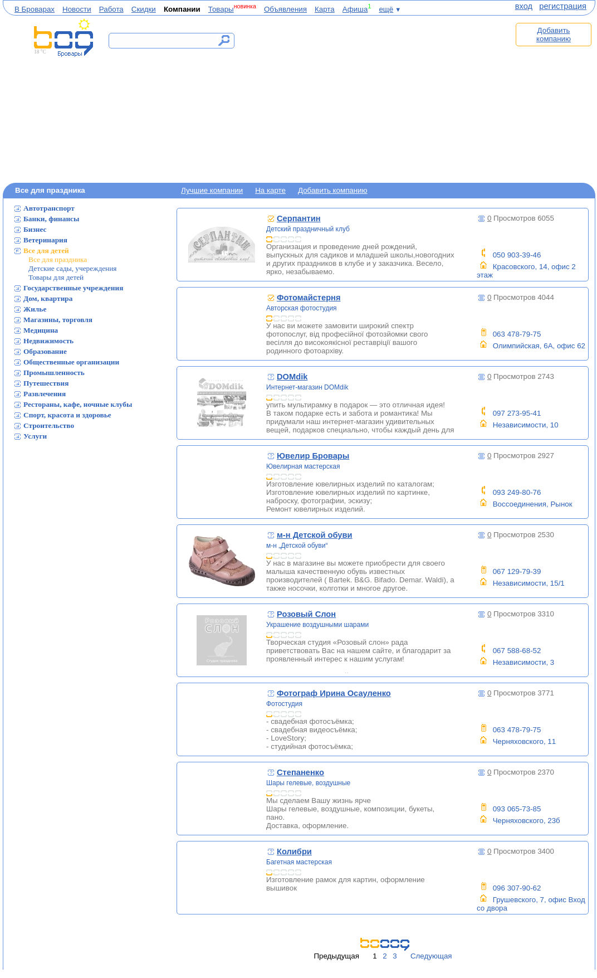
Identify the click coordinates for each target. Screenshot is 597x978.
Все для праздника (57, 259)
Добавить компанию (553, 34)
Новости (76, 9)
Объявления (285, 9)
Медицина (40, 330)
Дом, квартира (47, 298)
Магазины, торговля (57, 319)
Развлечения (44, 394)
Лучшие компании (212, 190)
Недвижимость (48, 341)
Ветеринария (45, 240)
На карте (270, 190)
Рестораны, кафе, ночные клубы (77, 404)
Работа (111, 9)
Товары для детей (56, 277)
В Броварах (34, 9)
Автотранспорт (49, 208)
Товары (221, 9)
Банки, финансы (51, 219)
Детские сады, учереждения (72, 268)
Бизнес (35, 229)
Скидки (143, 9)
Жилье (34, 309)
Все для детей (46, 250)
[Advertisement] (377, 99)
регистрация (562, 6)
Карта (325, 9)
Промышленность (54, 372)
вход (523, 6)
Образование (45, 351)
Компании (182, 9)
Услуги (35, 436)
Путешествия (45, 383)
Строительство (48, 425)
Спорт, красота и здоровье (67, 415)
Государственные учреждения (73, 288)
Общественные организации (71, 362)
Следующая (431, 956)
